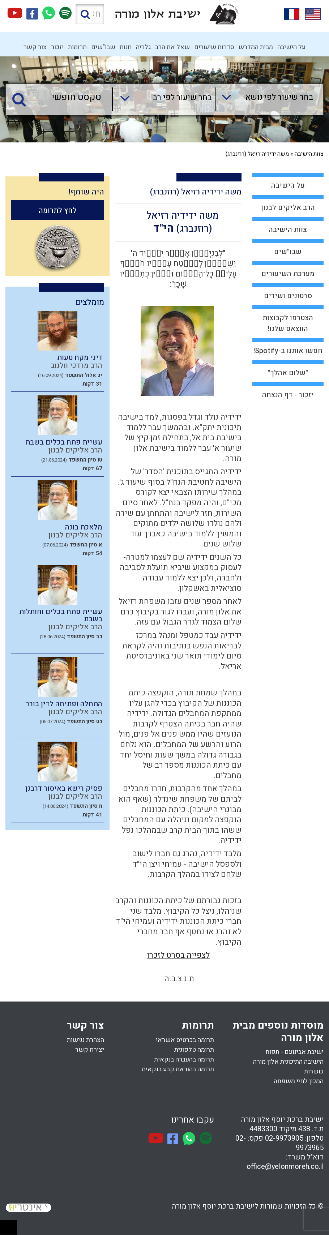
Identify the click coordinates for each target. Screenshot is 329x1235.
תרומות (77, 47)
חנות (126, 47)
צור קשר (35, 47)
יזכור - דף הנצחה (288, 395)
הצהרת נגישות (85, 1040)
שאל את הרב (172, 47)
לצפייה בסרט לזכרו (178, 955)
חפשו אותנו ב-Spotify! (287, 351)
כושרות (314, 1071)
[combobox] (264, 99)
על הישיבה (291, 47)
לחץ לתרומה (58, 210)
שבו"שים (103, 47)
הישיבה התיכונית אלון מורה (288, 1062)
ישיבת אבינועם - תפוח (294, 1052)
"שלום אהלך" (288, 373)
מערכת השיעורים (288, 274)
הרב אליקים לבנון (288, 207)
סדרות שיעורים (214, 47)
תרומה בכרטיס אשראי (185, 1040)
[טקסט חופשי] (60, 97)
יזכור (57, 47)
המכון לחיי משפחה (299, 1081)
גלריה (143, 47)
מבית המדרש (256, 47)
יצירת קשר (89, 1050)
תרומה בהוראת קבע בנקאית (178, 1069)
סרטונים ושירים (288, 296)
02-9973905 (284, 1138)
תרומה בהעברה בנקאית (184, 1059)
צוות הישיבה (309, 154)
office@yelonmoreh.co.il (285, 1166)
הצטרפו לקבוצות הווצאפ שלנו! (287, 323)
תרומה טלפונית (194, 1050)
